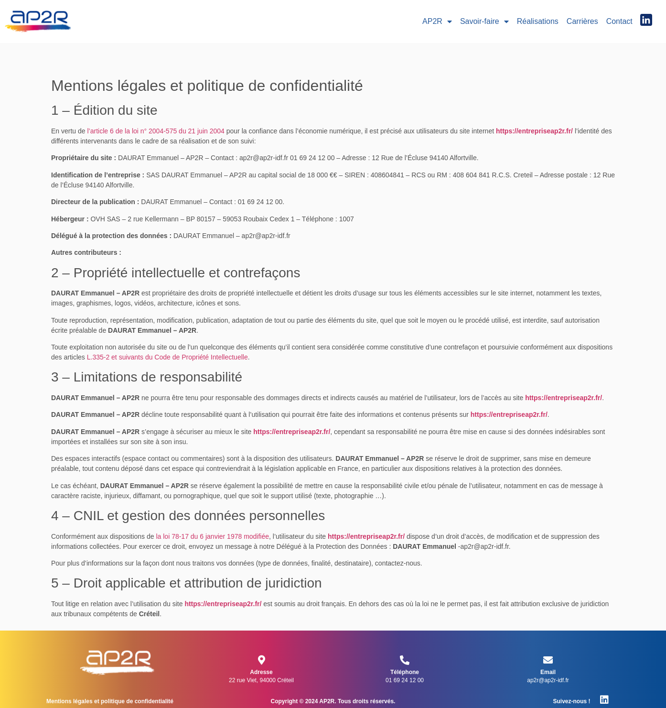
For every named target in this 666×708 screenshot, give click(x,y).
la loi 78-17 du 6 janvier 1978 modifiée (212, 536)
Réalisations (538, 21)
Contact (619, 21)
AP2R (437, 21)
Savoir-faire (484, 21)
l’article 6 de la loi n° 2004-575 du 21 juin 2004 (156, 131)
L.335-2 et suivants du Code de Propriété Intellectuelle (167, 357)
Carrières (582, 21)
